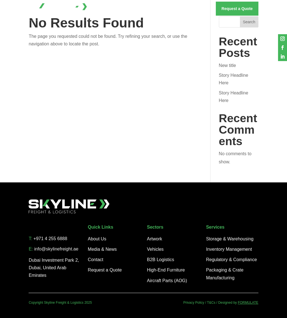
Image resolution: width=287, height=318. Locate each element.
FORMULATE (248, 303)
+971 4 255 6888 (50, 238)
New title (227, 65)
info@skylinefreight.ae (56, 249)
